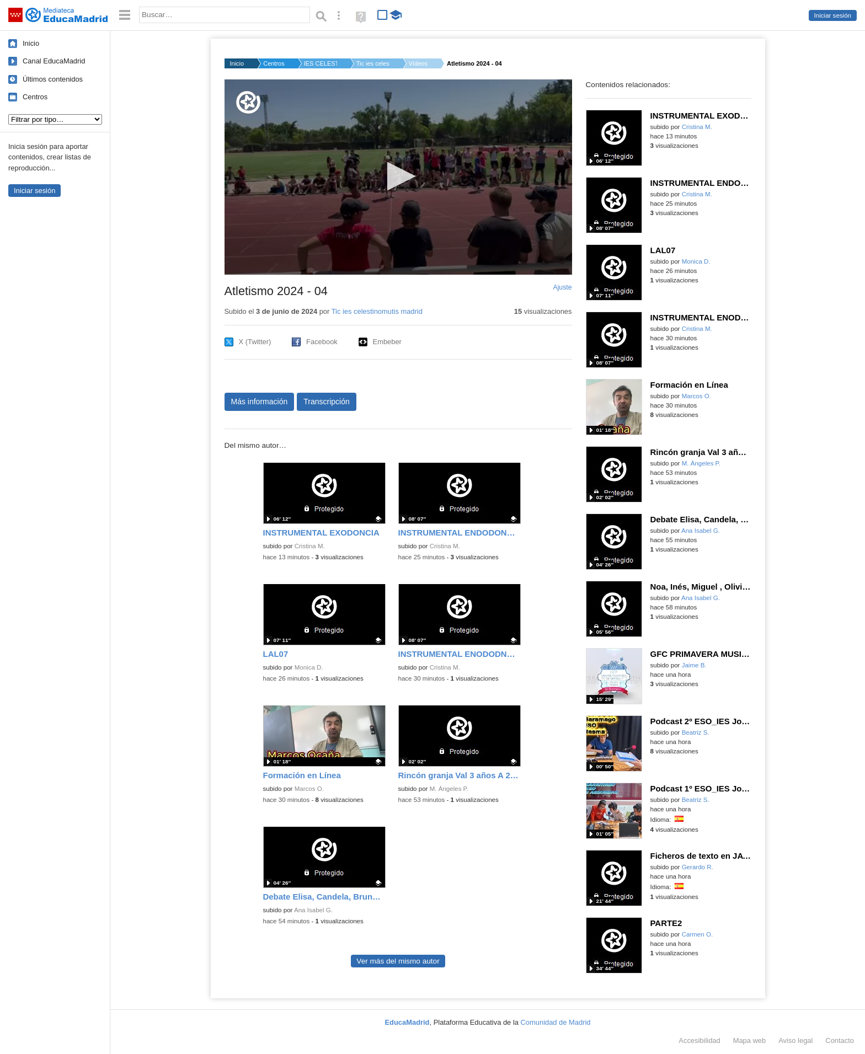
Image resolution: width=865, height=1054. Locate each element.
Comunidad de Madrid (556, 1022)
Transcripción (326, 401)
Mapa (749, 1040)
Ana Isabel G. (313, 910)
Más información (259, 401)
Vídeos (418, 63)
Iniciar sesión (832, 15)
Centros (35, 97)
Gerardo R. (697, 867)
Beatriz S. (695, 732)
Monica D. (309, 667)
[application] (398, 177)
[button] (398, 176)
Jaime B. (694, 665)
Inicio (31, 43)
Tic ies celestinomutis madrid (377, 311)
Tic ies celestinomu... (372, 63)
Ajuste (562, 287)
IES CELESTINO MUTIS (320, 63)
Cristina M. (310, 546)
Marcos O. (309, 788)
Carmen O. (697, 934)
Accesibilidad (699, 1040)
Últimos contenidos (53, 79)
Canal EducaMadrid (54, 61)
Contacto (839, 1040)
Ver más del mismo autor (397, 961)
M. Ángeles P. (449, 788)
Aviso (795, 1040)
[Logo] (248, 102)
